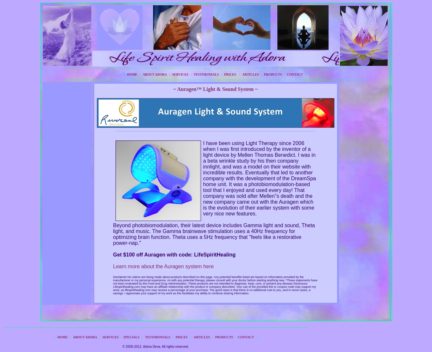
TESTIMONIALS (205, 74)
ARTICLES (250, 74)
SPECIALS (131, 337)
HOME (132, 74)
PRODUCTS (273, 74)
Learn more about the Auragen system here (163, 266)
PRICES (230, 74)
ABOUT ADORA (155, 74)
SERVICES (181, 74)
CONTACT (295, 74)
